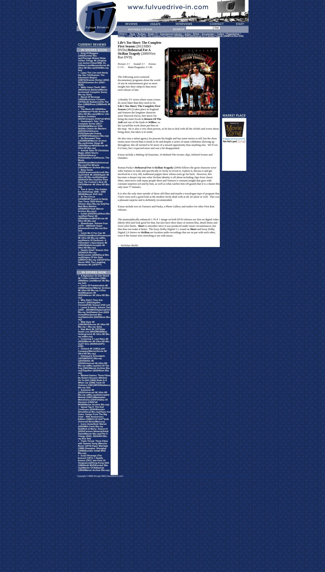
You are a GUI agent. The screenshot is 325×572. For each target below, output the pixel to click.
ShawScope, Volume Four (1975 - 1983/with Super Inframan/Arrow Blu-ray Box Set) (93, 227)
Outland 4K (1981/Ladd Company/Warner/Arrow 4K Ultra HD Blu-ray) (92, 351)
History (121, 36)
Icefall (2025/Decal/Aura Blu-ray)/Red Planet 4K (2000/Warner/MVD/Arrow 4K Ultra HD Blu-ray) (94, 217)
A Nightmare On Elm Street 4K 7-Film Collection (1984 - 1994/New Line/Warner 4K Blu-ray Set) (94, 279)
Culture (220, 34)
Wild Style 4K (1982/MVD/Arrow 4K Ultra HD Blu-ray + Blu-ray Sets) (93, 324)
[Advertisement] (234, 159)
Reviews (142, 34)
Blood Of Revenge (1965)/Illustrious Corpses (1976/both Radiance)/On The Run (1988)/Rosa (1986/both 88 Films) (94, 102)
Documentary (208, 34)
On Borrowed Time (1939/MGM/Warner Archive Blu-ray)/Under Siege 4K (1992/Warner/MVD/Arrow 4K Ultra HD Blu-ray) (93, 143)
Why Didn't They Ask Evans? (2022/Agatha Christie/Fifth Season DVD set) (94, 302)
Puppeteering (233, 34)
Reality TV (153, 34)
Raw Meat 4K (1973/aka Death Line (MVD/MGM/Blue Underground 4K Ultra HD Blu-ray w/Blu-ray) (94, 333)
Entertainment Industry (171, 34)
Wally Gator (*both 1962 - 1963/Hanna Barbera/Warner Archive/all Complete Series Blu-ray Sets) (93, 91)
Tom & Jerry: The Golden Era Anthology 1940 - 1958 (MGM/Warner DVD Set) (92, 191)
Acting (187, 34)
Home (132, 34)
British (196, 34)
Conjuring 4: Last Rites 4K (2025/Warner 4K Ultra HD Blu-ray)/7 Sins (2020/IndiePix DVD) (94, 342)
